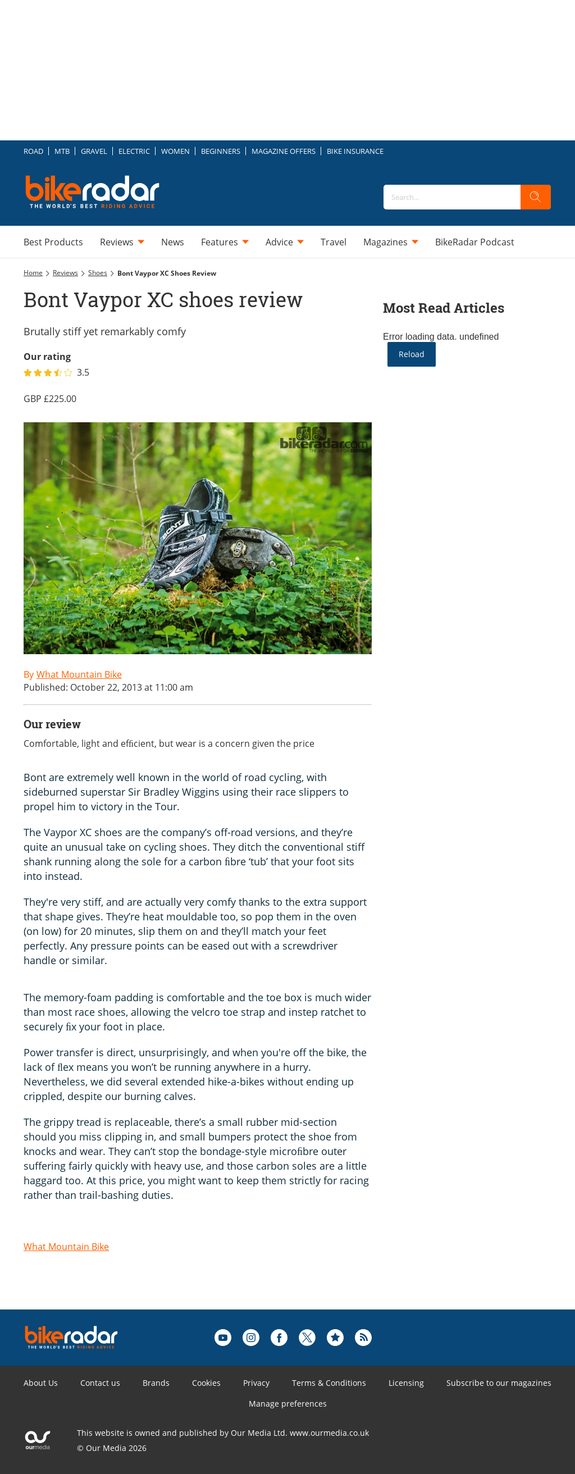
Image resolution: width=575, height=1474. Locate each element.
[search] (536, 197)
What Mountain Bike (66, 1246)
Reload (412, 354)
